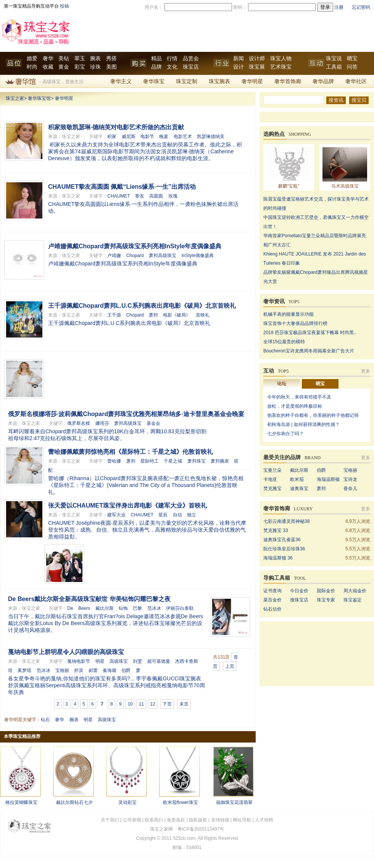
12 (152, 704)
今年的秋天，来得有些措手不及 (299, 397)
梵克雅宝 (272, 488)
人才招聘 (264, 820)
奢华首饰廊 (287, 81)
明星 (100, 661)
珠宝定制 (186, 81)
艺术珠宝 (281, 67)
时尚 (32, 67)
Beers (84, 608)
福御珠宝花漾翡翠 (234, 802)
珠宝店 (191, 67)
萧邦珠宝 (196, 461)
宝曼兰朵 (272, 470)
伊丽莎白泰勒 (179, 608)
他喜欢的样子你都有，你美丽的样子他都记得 (313, 415)
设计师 (257, 58)
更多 (365, 371)
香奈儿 (350, 488)
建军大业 (116, 515)
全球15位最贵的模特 (284, 341)
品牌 (156, 67)
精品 (156, 58)
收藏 (48, 67)
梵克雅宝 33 (275, 530)
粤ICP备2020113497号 (200, 829)
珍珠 (95, 67)
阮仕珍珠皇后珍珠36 (284, 548)
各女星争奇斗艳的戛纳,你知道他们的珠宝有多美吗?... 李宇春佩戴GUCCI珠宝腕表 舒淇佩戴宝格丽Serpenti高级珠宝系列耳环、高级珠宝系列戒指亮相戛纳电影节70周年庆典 (106, 685)
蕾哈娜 (114, 461)
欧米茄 (297, 479)
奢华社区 (356, 81)
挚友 (139, 196)
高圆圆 (156, 196)
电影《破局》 (176, 315)
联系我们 (154, 820)
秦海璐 (109, 670)
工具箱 (334, 67)
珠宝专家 (326, 600)
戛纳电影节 (78, 661)
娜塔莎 (102, 423)
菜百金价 (272, 600)
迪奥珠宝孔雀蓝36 (281, 539)
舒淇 (78, 670)
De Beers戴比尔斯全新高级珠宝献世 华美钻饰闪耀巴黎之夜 (89, 599)
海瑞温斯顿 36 (278, 558)
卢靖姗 (114, 255)
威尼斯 (128, 136)
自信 (177, 515)
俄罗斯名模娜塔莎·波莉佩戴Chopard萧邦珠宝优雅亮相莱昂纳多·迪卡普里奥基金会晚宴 (126, 414)
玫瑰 (172, 196)
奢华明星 (252, 81)
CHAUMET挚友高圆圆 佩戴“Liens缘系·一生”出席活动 (122, 186)
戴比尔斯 (104, 608)
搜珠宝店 (299, 600)
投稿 (64, 6)
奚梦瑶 (24, 670)
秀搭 (111, 58)
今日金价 (299, 590)
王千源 (114, 315)
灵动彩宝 (127, 802)
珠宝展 (257, 67)
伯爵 (126, 670)
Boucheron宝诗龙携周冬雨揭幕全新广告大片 (308, 351)
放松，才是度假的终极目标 (294, 406)
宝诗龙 (350, 479)
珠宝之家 (15, 98)
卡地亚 (270, 479)
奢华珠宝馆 (39, 98)
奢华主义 (121, 81)
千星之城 (173, 461)
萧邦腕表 (220, 461)
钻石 (45, 719)
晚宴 (163, 136)
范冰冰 (154, 608)
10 (129, 704)
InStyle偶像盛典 (197, 255)
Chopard (135, 255)
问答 (352, 67)
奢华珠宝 (153, 81)
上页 (229, 666)
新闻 (238, 58)
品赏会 (191, 58)
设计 (238, 67)
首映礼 (203, 315)
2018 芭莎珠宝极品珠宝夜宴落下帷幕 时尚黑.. (309, 332)
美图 (111, 67)
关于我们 (110, 820)
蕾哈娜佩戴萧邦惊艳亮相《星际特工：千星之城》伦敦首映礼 (130, 451)
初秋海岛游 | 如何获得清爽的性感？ (303, 424)
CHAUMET (118, 196)
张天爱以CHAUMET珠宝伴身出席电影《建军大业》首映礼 (127, 505)
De (70, 608)
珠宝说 (334, 58)
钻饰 (123, 608)
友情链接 (220, 820)
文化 (172, 67)
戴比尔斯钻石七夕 (74, 802)
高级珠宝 (119, 661)
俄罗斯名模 (78, 423)
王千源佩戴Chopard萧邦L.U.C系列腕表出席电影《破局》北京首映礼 (142, 305)
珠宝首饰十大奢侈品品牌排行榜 (295, 323)
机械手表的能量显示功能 (288, 314)
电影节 (147, 136)
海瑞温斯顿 (328, 479)
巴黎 (137, 608)
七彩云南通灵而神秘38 (286, 521)
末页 (184, 704)
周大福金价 (354, 590)
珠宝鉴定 (352, 600)
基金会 (153, 423)
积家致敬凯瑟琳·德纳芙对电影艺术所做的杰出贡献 (116, 127)
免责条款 (176, 820)
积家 (111, 136)
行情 (172, 58)
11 (141, 704)
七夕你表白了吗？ (285, 433)
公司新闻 (132, 820)
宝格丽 (62, 670)
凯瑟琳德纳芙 (210, 136)
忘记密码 (361, 7)
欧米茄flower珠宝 (180, 802)
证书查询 (272, 590)
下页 (167, 704)
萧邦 (153, 315)
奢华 (48, 58)
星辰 (163, 515)
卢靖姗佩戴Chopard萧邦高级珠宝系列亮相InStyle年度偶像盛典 (134, 246)
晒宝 (352, 58)
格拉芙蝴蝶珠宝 (21, 802)
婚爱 (32, 58)
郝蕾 (93, 670)
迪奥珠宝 (299, 488)
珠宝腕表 (219, 81)
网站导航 (242, 820)
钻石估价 (272, 609)
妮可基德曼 (158, 661)
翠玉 (79, 58)
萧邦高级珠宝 (162, 255)
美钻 (63, 58)
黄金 (63, 67)
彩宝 (79, 67)
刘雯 (137, 661)
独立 (191, 515)
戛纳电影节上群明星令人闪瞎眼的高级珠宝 (66, 652)
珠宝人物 (281, 58)
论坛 (281, 383)
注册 (338, 7)
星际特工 (149, 461)
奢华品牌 (323, 81)
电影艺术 (183, 136)
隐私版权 (198, 820)
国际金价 (326, 590)
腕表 (95, 58)
